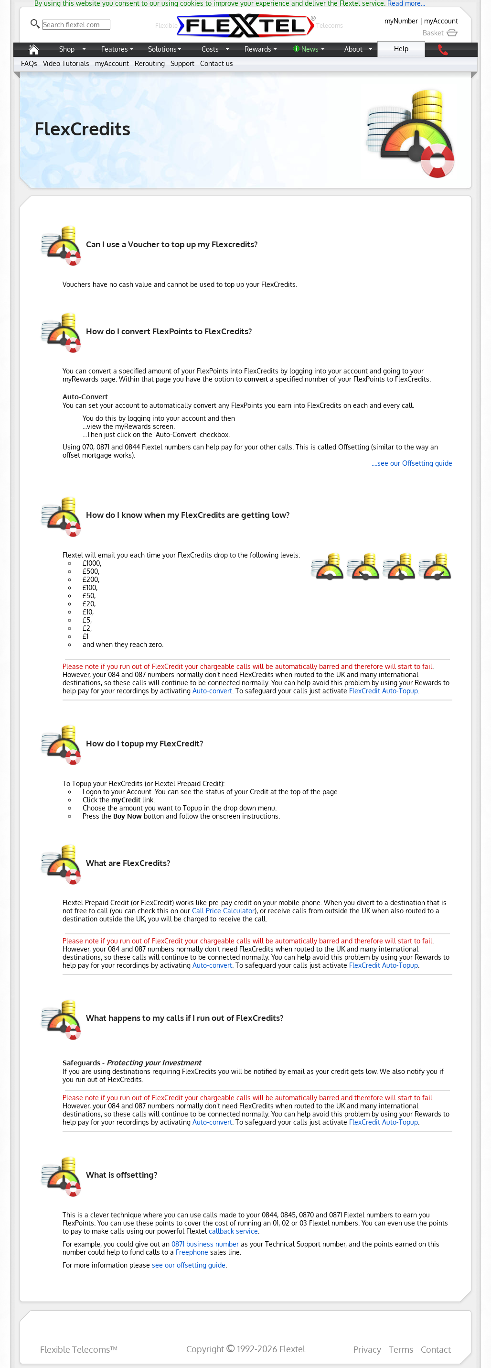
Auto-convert (212, 691)
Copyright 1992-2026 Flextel (245, 1348)
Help (401, 48)
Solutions (162, 49)
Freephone (192, 1252)
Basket (440, 33)
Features (114, 49)
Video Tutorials (66, 63)
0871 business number (205, 1244)
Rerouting (150, 63)
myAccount (441, 21)
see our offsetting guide (188, 1265)
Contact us (216, 63)
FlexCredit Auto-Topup (383, 691)
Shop (67, 49)
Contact (436, 1349)
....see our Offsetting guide (412, 463)
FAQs (29, 63)
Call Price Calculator (223, 911)
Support (182, 63)
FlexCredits (82, 128)
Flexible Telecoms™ (78, 1349)
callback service (233, 1231)
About (353, 49)
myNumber (401, 21)
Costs (210, 49)
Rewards (258, 49)
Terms (401, 1349)
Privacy (367, 1349)
